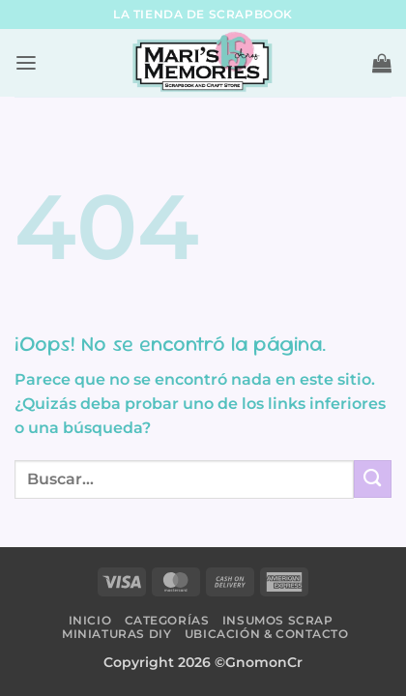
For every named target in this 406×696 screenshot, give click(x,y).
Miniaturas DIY (116, 633)
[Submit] (373, 479)
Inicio (90, 620)
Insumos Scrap (278, 620)
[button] (26, 63)
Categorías (167, 620)
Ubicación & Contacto (267, 633)
